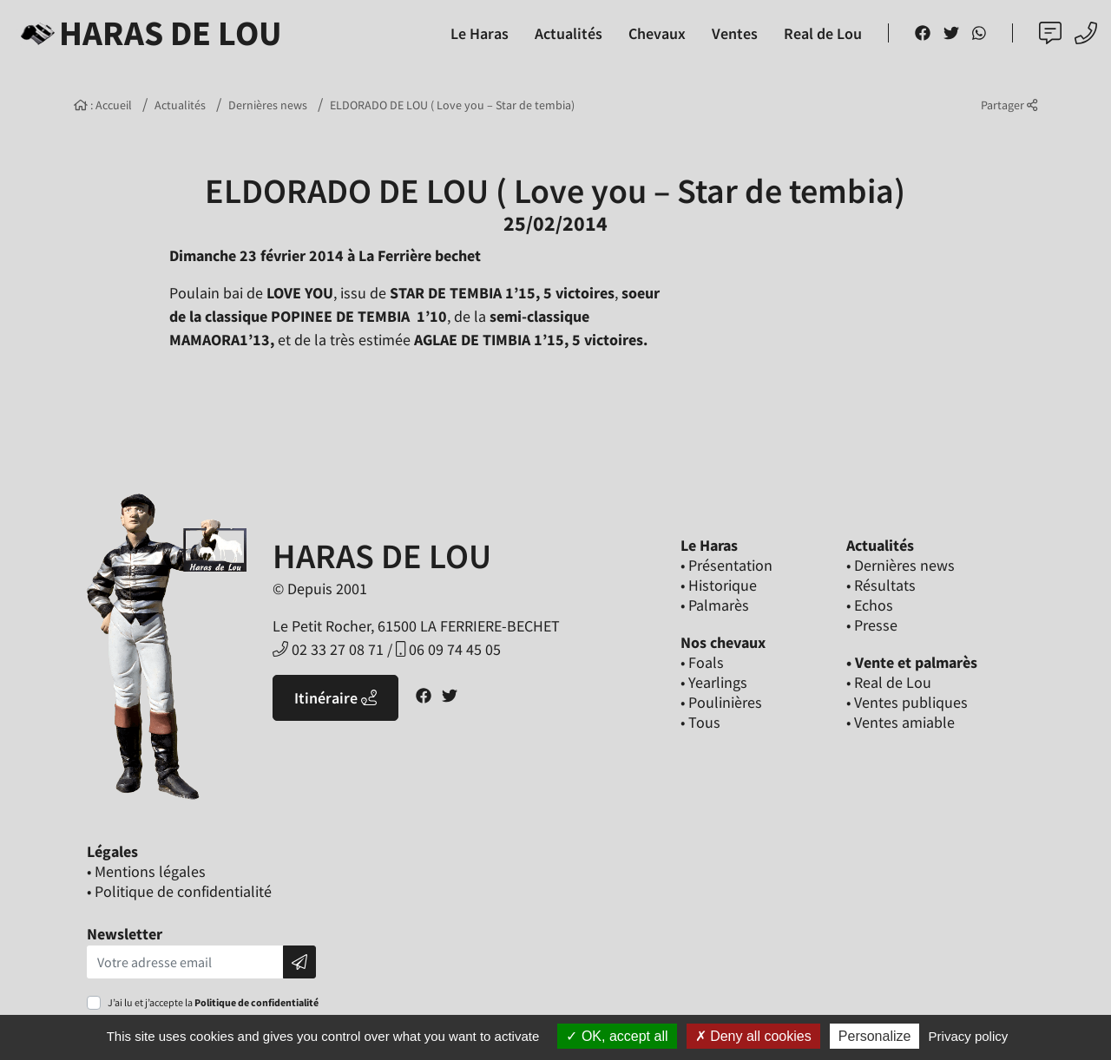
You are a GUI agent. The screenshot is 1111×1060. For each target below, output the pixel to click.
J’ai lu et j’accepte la (213, 1002)
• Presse (871, 625)
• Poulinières (721, 702)
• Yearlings (713, 682)
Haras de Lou (148, 33)
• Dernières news (900, 565)
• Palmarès (714, 605)
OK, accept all (616, 1036)
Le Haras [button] (479, 33)
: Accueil (103, 105)
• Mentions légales (146, 871)
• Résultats (881, 585)
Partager (1009, 105)
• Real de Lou (888, 682)
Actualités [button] (568, 33)
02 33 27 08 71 (328, 649)
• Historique (718, 585)
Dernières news (267, 105)
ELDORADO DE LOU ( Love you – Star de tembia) (452, 105)
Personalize (874, 1036)
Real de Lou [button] (823, 33)
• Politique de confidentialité (179, 891)
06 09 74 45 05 (448, 649)
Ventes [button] (735, 33)
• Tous (700, 722)
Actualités (180, 105)
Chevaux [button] (657, 33)
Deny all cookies (753, 1036)
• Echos (869, 605)
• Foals (702, 662)
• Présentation (726, 565)
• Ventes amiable (900, 722)
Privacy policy (969, 1036)
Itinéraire (335, 698)
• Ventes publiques (907, 702)
